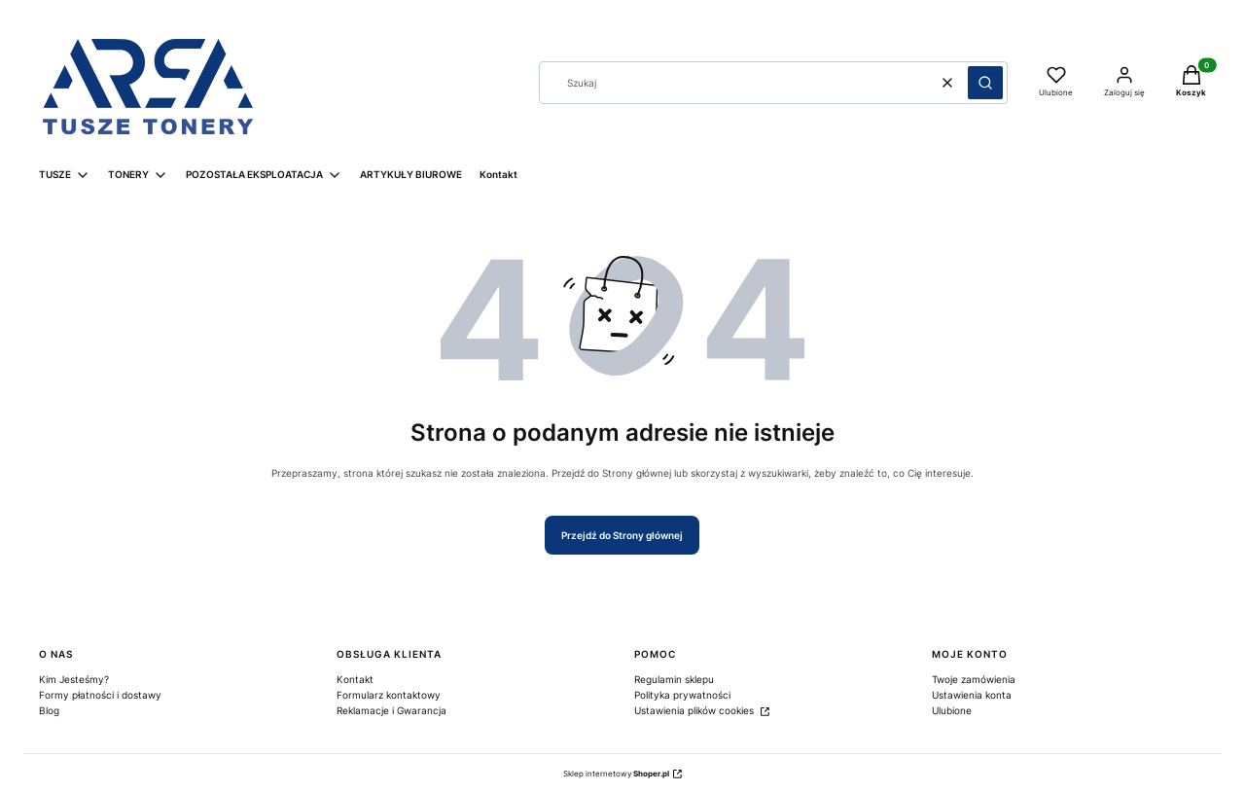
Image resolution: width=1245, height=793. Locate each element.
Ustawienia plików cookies (695, 710)
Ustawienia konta (972, 695)
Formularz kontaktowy (389, 695)
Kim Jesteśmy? (74, 679)
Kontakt (355, 679)
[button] (985, 82)
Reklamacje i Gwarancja (391, 710)
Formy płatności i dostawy (100, 695)
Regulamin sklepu (674, 679)
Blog (49, 710)
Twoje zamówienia (973, 679)
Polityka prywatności (682, 695)
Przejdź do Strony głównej (622, 535)
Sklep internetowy (616, 773)
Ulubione (952, 710)
